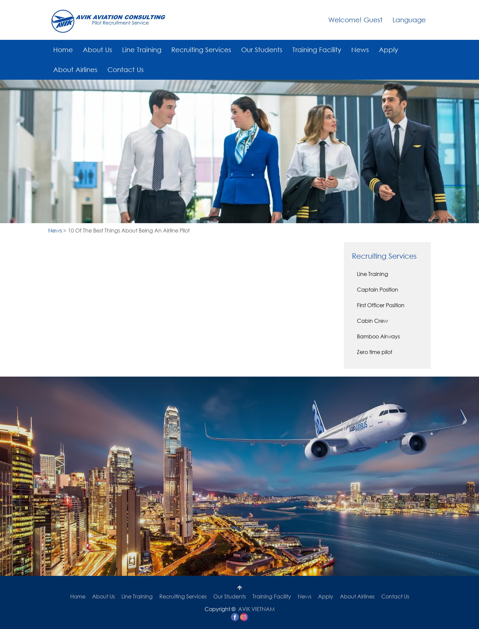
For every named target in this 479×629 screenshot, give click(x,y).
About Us (97, 49)
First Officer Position (380, 305)
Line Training (141, 49)
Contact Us (125, 69)
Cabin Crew (372, 320)
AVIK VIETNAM (256, 608)
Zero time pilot (374, 351)
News (360, 49)
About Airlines (75, 69)
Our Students (261, 49)
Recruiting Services (201, 49)
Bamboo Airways (378, 336)
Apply (388, 49)
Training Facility (316, 49)
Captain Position (377, 289)
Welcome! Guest (355, 20)
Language (409, 20)
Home (63, 49)
